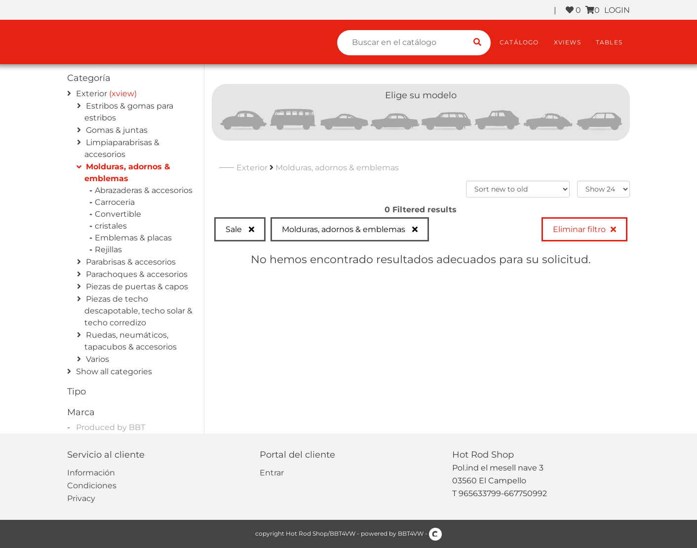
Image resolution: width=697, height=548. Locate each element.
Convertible (119, 214)
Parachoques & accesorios (137, 274)
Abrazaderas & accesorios (145, 190)
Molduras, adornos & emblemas (337, 167)
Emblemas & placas (134, 237)
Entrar (272, 472)
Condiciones (91, 485)
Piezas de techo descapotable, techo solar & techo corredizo (138, 310)
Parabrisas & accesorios (131, 262)
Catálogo (519, 42)
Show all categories (114, 371)
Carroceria (116, 202)
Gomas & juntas (117, 130)
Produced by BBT (110, 427)
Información (91, 472)
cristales (112, 226)
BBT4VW (411, 533)
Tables (609, 42)
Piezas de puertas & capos (137, 286)
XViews (567, 42)
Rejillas (109, 249)
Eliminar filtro (579, 229)
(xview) (123, 93)
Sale (235, 229)
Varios (97, 359)
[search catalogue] (477, 43)
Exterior (91, 93)
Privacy (81, 498)
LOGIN (617, 10)
